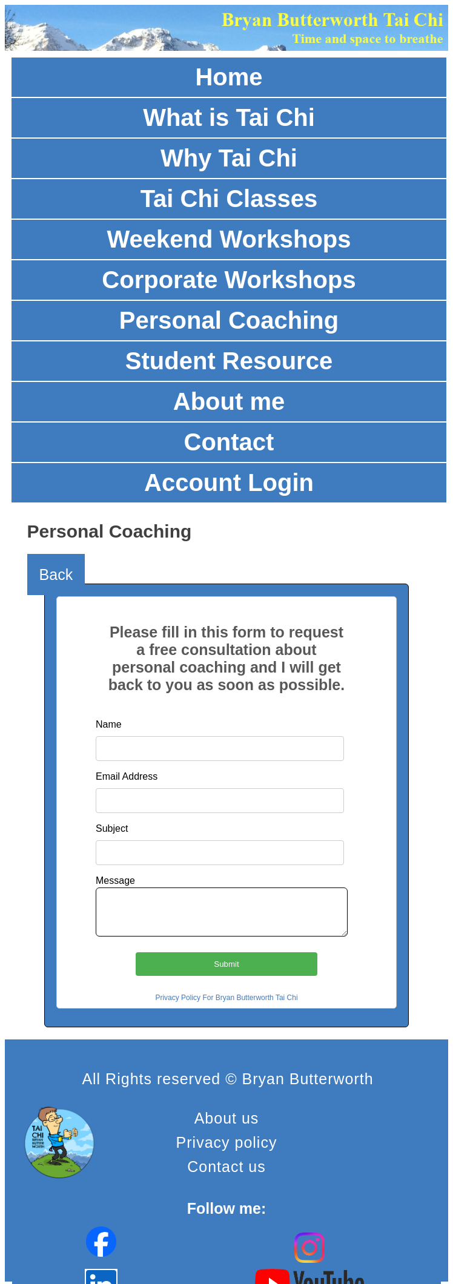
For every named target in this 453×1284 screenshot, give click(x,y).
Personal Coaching (229, 320)
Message (115, 880)
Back (56, 574)
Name (109, 724)
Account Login (229, 482)
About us (226, 1118)
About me (229, 401)
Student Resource (228, 360)
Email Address (126, 776)
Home (228, 77)
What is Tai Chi (229, 117)
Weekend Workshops (229, 239)
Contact (229, 442)
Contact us (226, 1166)
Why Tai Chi (228, 158)
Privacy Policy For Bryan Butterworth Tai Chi (226, 997)
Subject (112, 828)
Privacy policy (226, 1142)
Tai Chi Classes (229, 198)
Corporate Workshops (228, 279)
